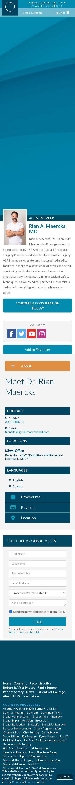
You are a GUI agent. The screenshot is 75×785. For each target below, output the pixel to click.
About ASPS (11, 696)
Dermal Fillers (11, 736)
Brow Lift (33, 724)
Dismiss (65, 777)
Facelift (64, 736)
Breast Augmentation (16, 716)
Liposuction (10, 756)
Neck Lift (34, 764)
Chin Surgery (31, 732)
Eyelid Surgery (48, 736)
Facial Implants (12, 740)
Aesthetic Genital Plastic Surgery (24, 708)
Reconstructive (40, 683)
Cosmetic (20, 683)
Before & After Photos (19, 687)
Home (7, 683)
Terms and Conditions (31, 632)
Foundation (30, 696)
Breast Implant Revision (18, 720)
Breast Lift (42, 720)
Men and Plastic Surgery (18, 760)
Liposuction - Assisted (34, 756)
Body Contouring (13, 712)
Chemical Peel (12, 732)
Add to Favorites (38, 349)
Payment (20, 507)
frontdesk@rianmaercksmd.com (27, 432)
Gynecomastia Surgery (17, 744)
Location (20, 518)
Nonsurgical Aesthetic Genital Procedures (29, 768)
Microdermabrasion (48, 760)
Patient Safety (13, 692)
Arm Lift (52, 708)
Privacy (16, 782)
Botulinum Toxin (51, 712)
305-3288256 (14, 422)
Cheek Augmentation (47, 728)
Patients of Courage (51, 692)
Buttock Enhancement (17, 728)
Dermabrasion (50, 732)
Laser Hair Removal (15, 752)
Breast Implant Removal (48, 716)
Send (37, 622)
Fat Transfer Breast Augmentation (45, 740)
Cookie (30, 782)
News (30, 692)
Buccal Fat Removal (54, 724)
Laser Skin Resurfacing (43, 752)
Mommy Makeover (14, 764)
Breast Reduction (14, 724)
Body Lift (32, 712)
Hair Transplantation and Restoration (26, 748)
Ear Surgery (29, 736)
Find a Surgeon (32, 12)
